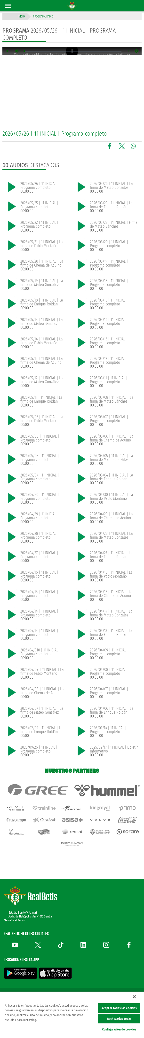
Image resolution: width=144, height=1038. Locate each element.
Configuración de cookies (119, 1029)
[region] (72, 1015)
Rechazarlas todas (119, 1019)
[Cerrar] (134, 996)
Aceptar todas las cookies (119, 1008)
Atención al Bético (14, 920)
